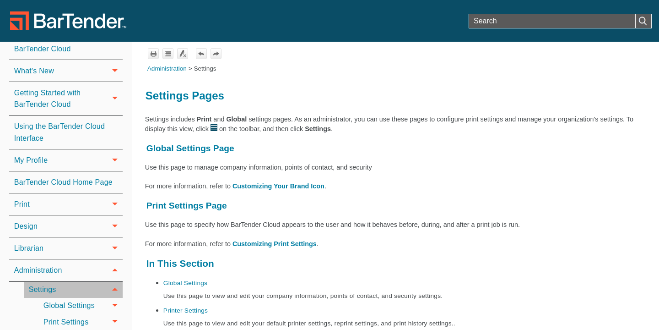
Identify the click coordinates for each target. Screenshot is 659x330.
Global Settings (83, 306)
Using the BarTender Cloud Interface (59, 132)
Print (68, 204)
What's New (68, 71)
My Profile (68, 160)
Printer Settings (185, 310)
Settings (76, 290)
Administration (68, 270)
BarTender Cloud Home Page (63, 182)
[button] (643, 21)
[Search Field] (560, 21)
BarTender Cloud (42, 49)
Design (68, 226)
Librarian (68, 248)
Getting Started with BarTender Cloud (68, 99)
